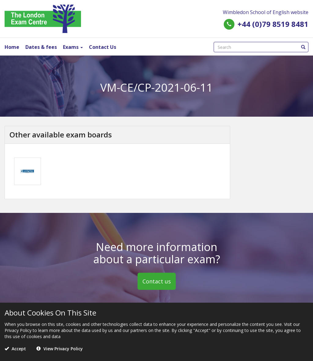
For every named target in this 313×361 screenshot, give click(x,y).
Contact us (156, 281)
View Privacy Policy (59, 349)
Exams (73, 47)
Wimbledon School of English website (265, 12)
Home (12, 47)
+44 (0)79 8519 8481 (273, 24)
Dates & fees (41, 47)
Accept (15, 349)
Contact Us (102, 47)
